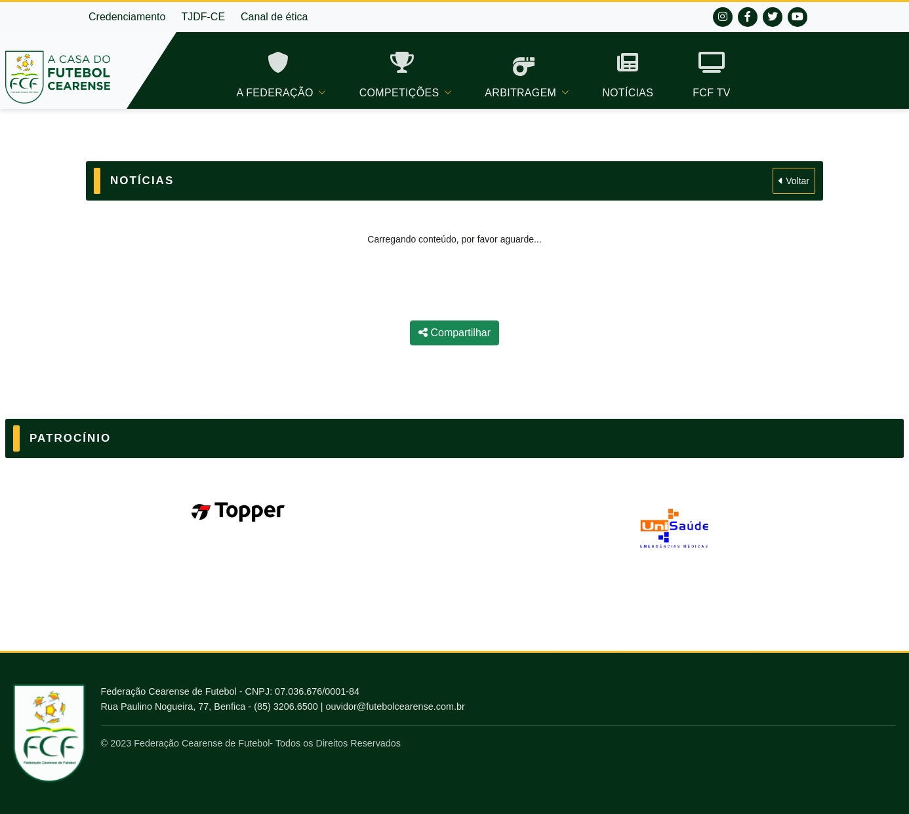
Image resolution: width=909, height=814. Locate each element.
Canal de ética (274, 16)
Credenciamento (127, 16)
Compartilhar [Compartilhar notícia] (454, 332)
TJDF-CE (203, 16)
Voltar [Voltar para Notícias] (793, 181)
